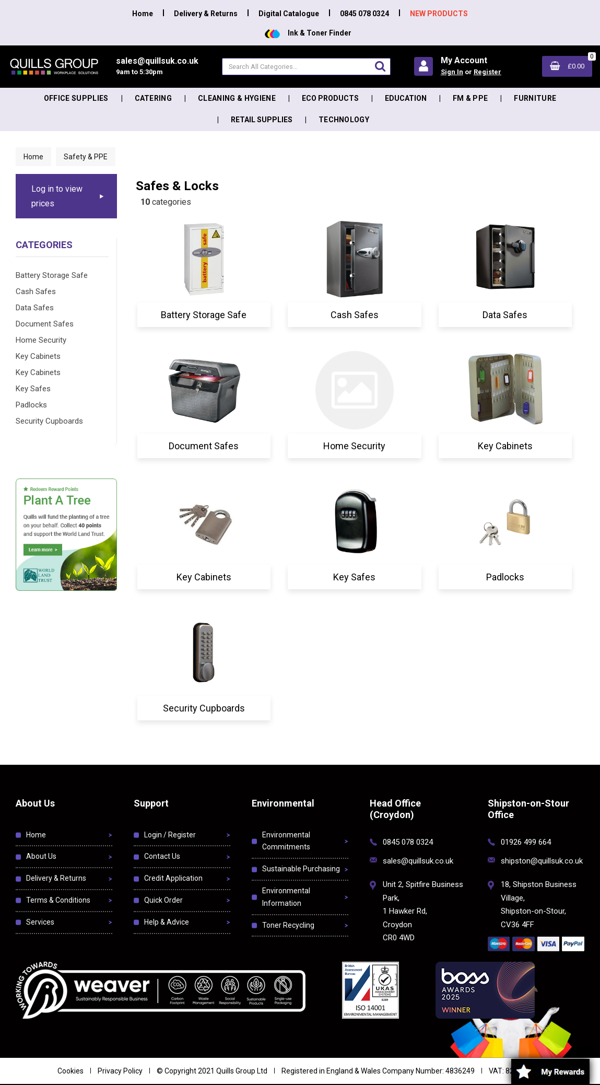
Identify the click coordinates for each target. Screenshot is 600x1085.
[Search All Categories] (306, 66)
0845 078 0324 (364, 13)
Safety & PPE (86, 157)
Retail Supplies (261, 119)
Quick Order (163, 900)
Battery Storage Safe (52, 275)
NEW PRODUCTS (439, 13)
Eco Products (330, 98)
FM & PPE (470, 98)
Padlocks (31, 405)
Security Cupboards (49, 421)
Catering (153, 98)
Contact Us (162, 856)
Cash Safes (36, 291)
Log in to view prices (57, 196)
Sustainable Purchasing (301, 869)
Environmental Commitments (286, 841)
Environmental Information (286, 896)
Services (40, 922)
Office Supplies (76, 98)
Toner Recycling (288, 925)
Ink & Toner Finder (308, 33)
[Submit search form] (380, 66)
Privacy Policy (120, 1071)
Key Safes (33, 388)
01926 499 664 (526, 842)
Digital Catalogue (288, 13)
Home (142, 13)
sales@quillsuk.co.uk (418, 861)
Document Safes (45, 324)
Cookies (70, 1071)
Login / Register (170, 835)
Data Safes (35, 307)
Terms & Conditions (58, 900)
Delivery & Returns (206, 13)
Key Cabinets (38, 356)
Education (406, 98)
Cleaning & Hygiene (237, 98)
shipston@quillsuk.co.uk (542, 861)
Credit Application (173, 878)
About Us (41, 856)
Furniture (535, 98)
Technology (344, 119)
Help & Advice (166, 922)
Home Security (41, 340)
